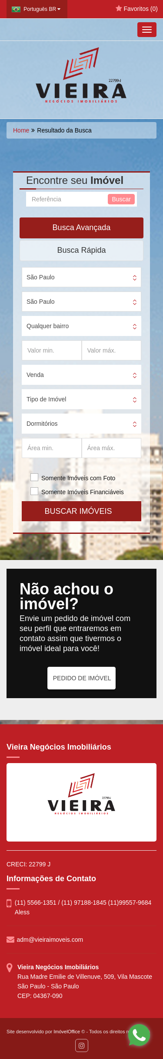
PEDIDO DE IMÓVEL (82, 678)
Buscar (121, 199)
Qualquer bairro (48, 325)
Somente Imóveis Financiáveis (82, 492)
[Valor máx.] (112, 350)
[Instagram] (81, 1045)
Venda (35, 374)
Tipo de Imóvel (46, 399)
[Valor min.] (52, 350)
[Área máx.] (112, 448)
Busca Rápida (81, 250)
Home (21, 130)
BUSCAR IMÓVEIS (81, 511)
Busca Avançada (82, 227)
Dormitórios (42, 423)
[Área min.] (52, 448)
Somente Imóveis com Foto (78, 478)
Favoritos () (137, 8)
